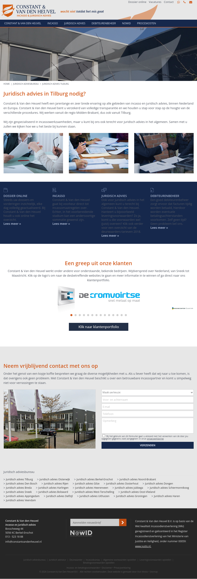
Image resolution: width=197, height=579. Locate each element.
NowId (126, 23)
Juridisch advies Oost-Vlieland (138, 492)
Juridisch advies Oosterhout (122, 483)
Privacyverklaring (122, 567)
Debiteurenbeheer (104, 23)
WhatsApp (178, 2)
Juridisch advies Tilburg (55, 83)
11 (113, 315)
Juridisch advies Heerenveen (91, 488)
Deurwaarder (76, 559)
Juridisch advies (74, 23)
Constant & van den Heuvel (22, 23)
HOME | (8, 83)
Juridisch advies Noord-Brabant (138, 479)
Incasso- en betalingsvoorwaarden (83, 567)
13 (122, 315)
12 (117, 315)
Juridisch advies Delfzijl (59, 496)
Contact (169, 2)
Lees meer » (159, 228)
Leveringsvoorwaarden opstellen (155, 559)
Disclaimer (107, 567)
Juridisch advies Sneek (19, 492)
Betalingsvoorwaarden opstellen (99, 562)
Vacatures (155, 2)
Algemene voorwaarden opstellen (119, 559)
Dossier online (137, 2)
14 (126, 315)
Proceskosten (146, 23)
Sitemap (154, 571)
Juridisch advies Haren (167, 496)
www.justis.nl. (143, 546)
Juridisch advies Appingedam (23, 496)
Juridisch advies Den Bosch (21, 483)
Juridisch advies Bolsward (53, 492)
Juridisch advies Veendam (21, 500)
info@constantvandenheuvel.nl (190, 2)
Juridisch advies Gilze (87, 483)
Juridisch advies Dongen (159, 483)
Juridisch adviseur (57, 559)
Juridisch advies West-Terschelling (94, 492)
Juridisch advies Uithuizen (94, 496)
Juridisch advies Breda (19, 488)
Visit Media (142, 571)
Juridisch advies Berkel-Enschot (95, 479)
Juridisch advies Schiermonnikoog (169, 488)
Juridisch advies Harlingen (53, 488)
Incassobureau (93, 559)
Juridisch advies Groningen (131, 496)
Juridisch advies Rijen (56, 483)
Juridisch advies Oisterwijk (55, 479)
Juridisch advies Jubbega (129, 488)
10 (109, 315)
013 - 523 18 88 (184, 2)
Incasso (53, 23)
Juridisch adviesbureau (26, 83)
